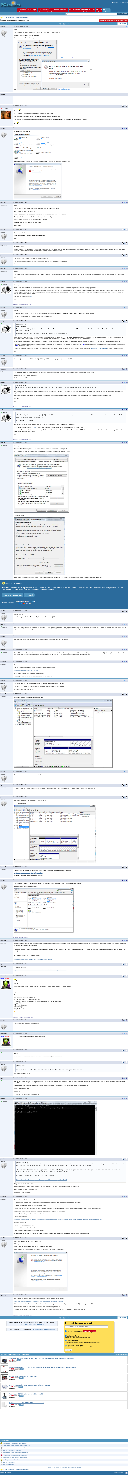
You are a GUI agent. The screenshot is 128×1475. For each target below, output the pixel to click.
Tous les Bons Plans (121, 1354)
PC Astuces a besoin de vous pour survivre (18, 588)
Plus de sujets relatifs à (64, 1467)
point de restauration (8, 1464)
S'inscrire (115, 2)
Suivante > (122, 23)
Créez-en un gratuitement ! (44, 1329)
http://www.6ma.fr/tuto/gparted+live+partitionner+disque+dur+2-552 (33, 959)
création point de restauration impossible (14, 1460)
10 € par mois (17, 595)
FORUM (106, 10)
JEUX (99, 10)
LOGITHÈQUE (43, 10)
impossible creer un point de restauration (14, 1448)
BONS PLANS (74, 10)
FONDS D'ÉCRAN (88, 10)
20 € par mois (29, 595)
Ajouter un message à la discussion (113, 20)
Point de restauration (8, 1462)
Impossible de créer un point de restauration (15, 1443)
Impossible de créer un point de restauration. (15, 1457)
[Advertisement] (64, 1425)
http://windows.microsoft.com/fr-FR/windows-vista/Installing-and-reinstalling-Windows (38, 1301)
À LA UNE (22, 10)
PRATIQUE (32, 10)
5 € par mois (7, 595)
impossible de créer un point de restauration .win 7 (17, 1445)
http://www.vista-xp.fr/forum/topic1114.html (26, 670)
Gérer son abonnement (8, 602)
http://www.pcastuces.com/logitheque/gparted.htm (28, 873)
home (36, 427)
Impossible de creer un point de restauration (15, 1452)
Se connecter (124, 2)
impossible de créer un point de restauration (15, 1455)
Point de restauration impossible (11, 1450)
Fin (69, 23)
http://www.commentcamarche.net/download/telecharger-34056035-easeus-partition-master (40, 970)
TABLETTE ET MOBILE (59, 10)
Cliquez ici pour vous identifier (32, 1325)
